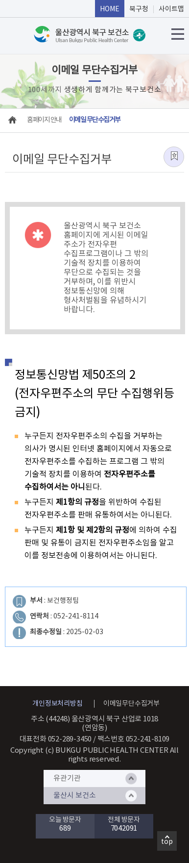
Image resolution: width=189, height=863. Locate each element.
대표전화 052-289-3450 (56, 739)
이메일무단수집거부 (131, 704)
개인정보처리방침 (57, 704)
